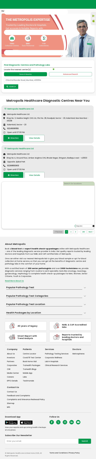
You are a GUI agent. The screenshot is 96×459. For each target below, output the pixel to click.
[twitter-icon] (58, 422)
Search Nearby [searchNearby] (25, 74)
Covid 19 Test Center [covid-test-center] (32, 357)
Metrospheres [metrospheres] (78, 353)
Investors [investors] (11, 357)
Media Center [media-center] (13, 373)
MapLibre (79, 226)
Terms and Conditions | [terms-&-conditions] (59, 453)
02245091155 (13, 128)
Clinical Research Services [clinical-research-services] (56, 365)
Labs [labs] (25, 377)
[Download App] (11, 422)
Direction (13, 138)
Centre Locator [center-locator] (29, 353)
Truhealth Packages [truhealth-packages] (31, 365)
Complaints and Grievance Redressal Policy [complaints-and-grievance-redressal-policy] (26, 399)
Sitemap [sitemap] (10, 403)
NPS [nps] (8, 407)
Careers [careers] (10, 377)
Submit (85, 441)
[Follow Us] (52, 422)
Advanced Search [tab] (70, 74)
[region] (48, 205)
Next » (91, 232)
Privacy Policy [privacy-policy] (74, 453)
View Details (34, 138)
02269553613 (13, 165)
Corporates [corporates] (12, 365)
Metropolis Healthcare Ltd (19, 108)
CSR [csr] (8, 369)
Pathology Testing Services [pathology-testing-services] (56, 353)
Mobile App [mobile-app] (27, 373)
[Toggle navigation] (36, 32)
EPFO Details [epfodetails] (12, 381)
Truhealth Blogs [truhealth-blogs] (29, 369)
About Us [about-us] (11, 353)
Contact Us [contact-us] (12, 391)
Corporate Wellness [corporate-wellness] (53, 357)
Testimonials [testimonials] (28, 381)
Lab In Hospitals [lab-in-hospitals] (51, 361)
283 (83, 232)
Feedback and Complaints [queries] (18, 395)
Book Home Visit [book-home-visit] (30, 361)
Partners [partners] (10, 361)
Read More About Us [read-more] (14, 281)
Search (11, 86)
